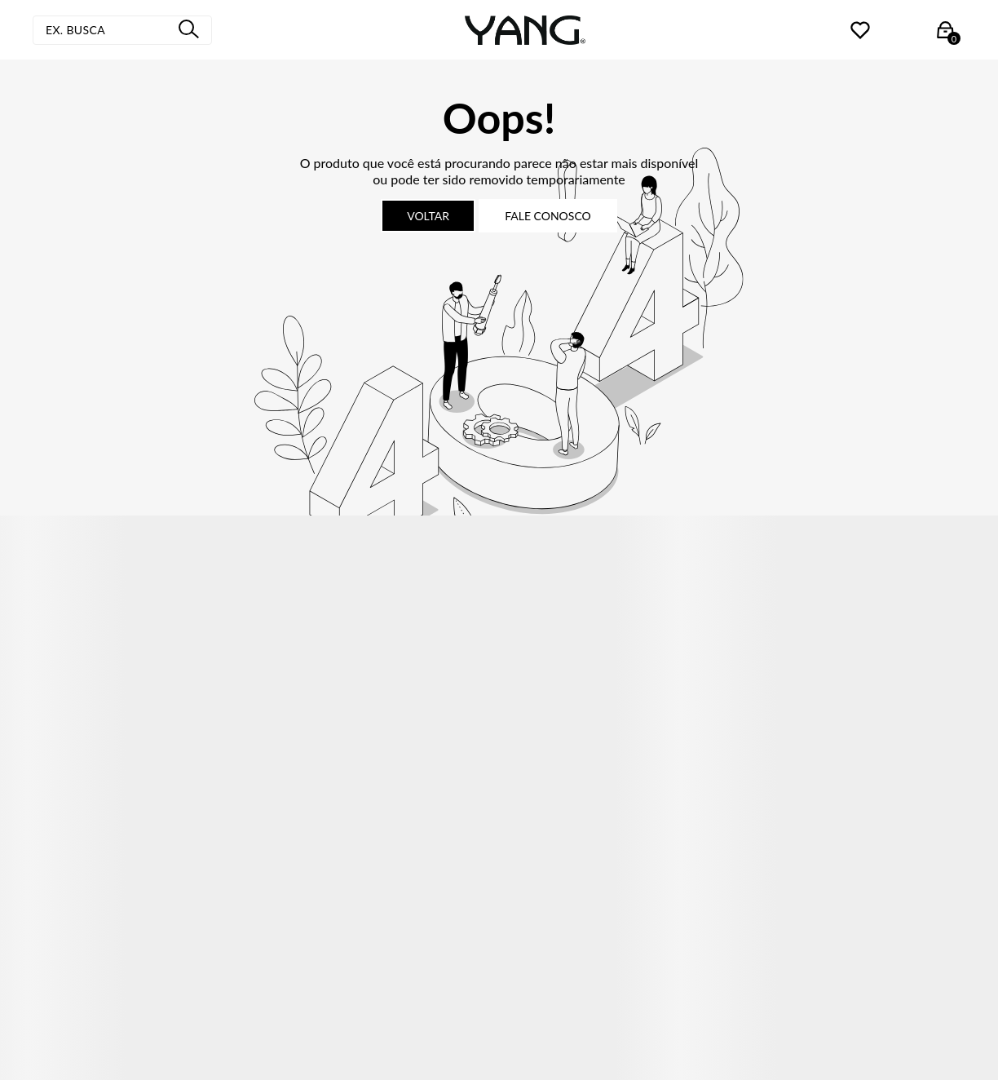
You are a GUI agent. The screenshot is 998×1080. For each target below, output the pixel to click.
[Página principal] (525, 30)
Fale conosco (548, 216)
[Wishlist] (860, 30)
